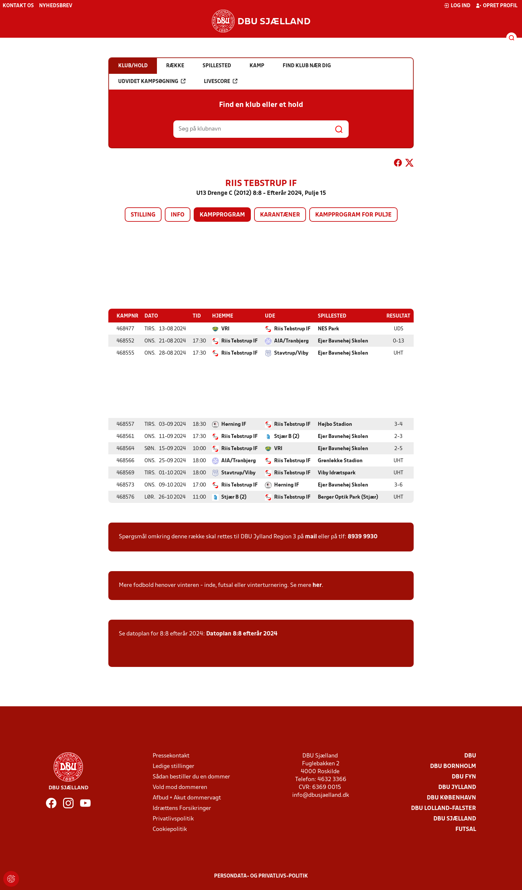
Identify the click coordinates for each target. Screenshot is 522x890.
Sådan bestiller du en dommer (191, 776)
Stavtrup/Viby (291, 353)
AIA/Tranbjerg (291, 341)
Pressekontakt (171, 755)
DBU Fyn (464, 776)
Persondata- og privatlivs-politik (261, 876)
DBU (470, 755)
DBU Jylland (457, 787)
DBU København (451, 797)
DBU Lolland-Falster (443, 808)
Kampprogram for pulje (353, 215)
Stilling (143, 215)
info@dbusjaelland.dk (320, 795)
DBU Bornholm (453, 766)
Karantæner (280, 215)
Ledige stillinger (173, 766)
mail (311, 536)
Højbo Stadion (335, 424)
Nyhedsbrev (55, 6)
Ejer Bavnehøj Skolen (343, 341)
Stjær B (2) (286, 436)
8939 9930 (363, 536)
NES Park (328, 328)
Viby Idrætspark (337, 472)
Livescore (220, 81)
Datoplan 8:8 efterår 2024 (241, 633)
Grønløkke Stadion (340, 460)
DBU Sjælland (454, 818)
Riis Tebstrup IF (292, 328)
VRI (225, 328)
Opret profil (496, 6)
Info (178, 215)
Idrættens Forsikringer (182, 808)
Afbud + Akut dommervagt (187, 797)
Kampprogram (222, 215)
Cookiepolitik (170, 829)
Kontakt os (18, 6)
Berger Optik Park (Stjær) (348, 497)
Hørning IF (233, 424)
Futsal (465, 829)
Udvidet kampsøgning (151, 81)
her (317, 585)
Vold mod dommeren (180, 787)
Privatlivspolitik (173, 818)
